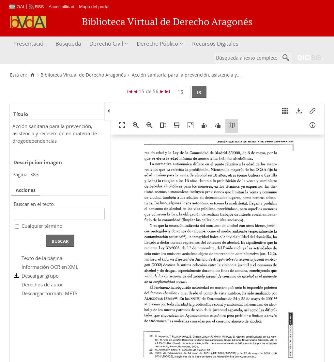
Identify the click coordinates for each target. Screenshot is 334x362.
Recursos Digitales (215, 43)
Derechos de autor (42, 284)
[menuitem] (31, 43)
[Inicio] (32, 75)
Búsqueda (68, 43)
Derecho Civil (106, 43)
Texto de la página (42, 258)
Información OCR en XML (50, 267)
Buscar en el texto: (34, 204)
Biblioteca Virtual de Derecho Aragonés (83, 75)
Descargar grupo (40, 275)
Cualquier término (42, 226)
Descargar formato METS (49, 293)
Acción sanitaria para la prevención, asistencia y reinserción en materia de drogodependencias (54, 133)
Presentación (30, 43)
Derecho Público (157, 43)
